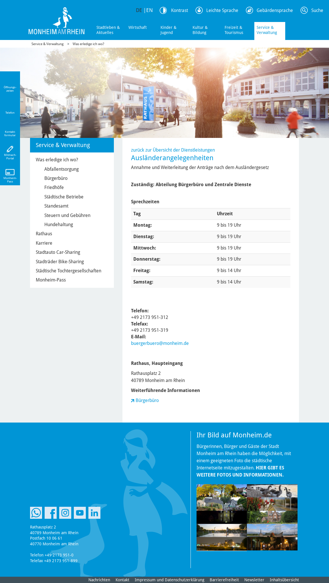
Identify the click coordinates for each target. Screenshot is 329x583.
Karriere (44, 243)
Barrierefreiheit (224, 580)
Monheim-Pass (51, 280)
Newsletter (254, 580)
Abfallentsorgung (61, 169)
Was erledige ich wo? (88, 44)
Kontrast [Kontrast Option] (179, 10)
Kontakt (122, 580)
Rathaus (44, 233)
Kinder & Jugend (168, 30)
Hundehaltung (58, 224)
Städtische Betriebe (64, 197)
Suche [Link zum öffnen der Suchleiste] (317, 10)
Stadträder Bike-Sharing (60, 261)
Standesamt (56, 206)
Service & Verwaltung (267, 30)
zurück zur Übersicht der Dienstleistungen (173, 150)
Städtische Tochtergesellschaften (68, 271)
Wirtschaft (137, 27)
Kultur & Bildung (200, 30)
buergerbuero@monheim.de (160, 343)
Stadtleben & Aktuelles (108, 30)
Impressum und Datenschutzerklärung (169, 580)
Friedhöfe (54, 187)
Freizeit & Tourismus (234, 30)
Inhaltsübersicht (284, 580)
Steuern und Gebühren (67, 215)
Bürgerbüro (147, 400)
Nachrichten (99, 580)
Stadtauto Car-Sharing (58, 252)
